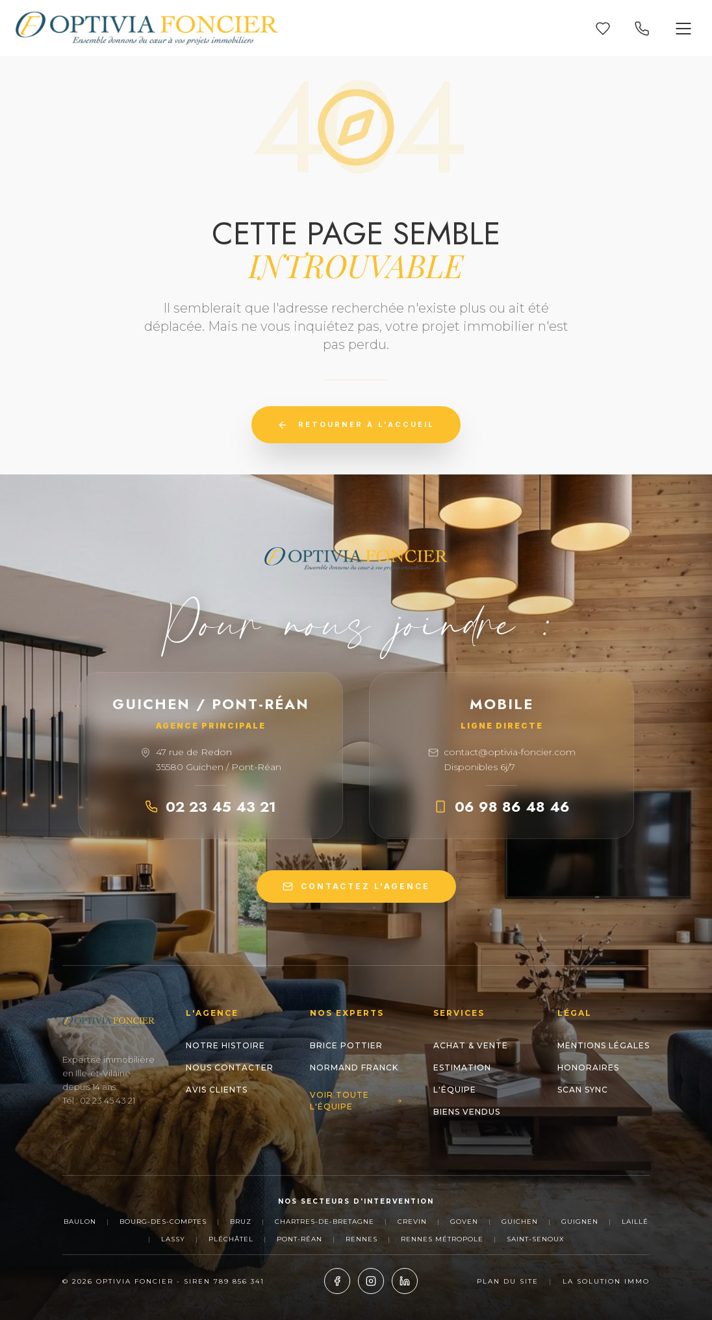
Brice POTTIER (346, 1045)
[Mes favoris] (602, 28)
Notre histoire (225, 1045)
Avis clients (217, 1089)
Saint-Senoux (536, 1239)
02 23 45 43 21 (210, 806)
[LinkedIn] (405, 1281)
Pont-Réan (299, 1239)
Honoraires (588, 1067)
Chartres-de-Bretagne (324, 1221)
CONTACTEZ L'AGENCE (356, 886)
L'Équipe (454, 1089)
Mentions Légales (603, 1045)
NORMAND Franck (354, 1067)
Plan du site (508, 1281)
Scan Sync (582, 1089)
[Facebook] (337, 1281)
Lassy (173, 1239)
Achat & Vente (470, 1045)
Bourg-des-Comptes (163, 1221)
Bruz (240, 1221)
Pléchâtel (231, 1239)
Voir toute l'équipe (356, 1100)
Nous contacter (229, 1067)
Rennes (361, 1239)
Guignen (579, 1221)
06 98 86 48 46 (502, 806)
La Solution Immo (606, 1281)
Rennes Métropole (442, 1239)
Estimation (462, 1067)
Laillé (635, 1221)
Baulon (80, 1221)
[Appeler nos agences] (641, 28)
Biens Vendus (466, 1112)
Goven (464, 1221)
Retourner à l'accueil (356, 425)
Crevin (412, 1221)
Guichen (520, 1221)
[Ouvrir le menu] (683, 29)
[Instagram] (371, 1281)
